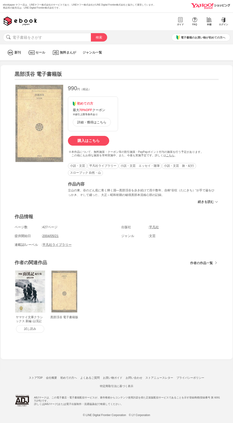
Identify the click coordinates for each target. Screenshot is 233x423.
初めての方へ (68, 377)
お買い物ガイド (112, 377)
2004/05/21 (50, 236)
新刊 (13, 52)
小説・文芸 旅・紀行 (179, 165)
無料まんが (64, 52)
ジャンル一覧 (92, 52)
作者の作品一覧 (201, 263)
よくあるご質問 (90, 377)
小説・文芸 (77, 165)
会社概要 (51, 377)
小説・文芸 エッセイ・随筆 (140, 165)
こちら (170, 155)
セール (36, 52)
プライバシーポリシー (190, 377)
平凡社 (154, 227)
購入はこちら (88, 141)
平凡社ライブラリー (102, 165)
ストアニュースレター (159, 377)
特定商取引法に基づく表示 (116, 386)
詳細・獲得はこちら (91, 122)
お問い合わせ (134, 377)
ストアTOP (36, 377)
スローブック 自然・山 (85, 172)
